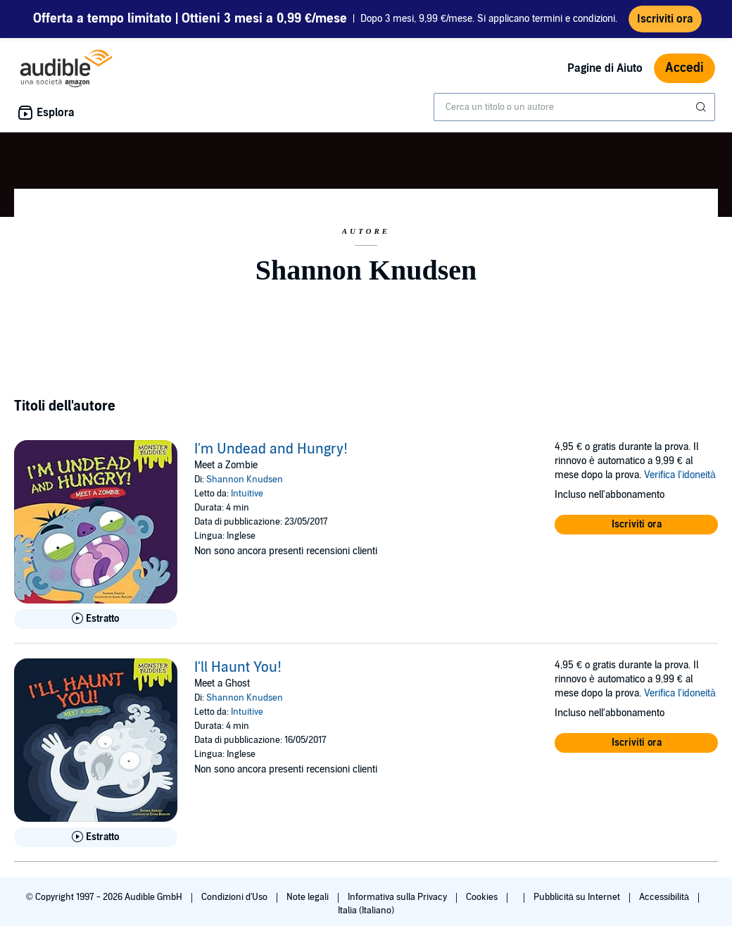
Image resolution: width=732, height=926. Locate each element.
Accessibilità (665, 902)
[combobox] (574, 113)
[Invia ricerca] (702, 113)
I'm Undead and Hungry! (271, 454)
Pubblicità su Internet (578, 902)
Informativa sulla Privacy (398, 902)
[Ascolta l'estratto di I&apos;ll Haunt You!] (95, 843)
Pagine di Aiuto (605, 74)
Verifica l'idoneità (680, 481)
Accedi (684, 73)
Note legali (308, 902)
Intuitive (247, 499)
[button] (636, 530)
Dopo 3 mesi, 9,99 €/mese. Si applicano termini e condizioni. (325, 21)
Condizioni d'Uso (235, 902)
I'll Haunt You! (238, 673)
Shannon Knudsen (244, 485)
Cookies (483, 902)
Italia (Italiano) (366, 916)
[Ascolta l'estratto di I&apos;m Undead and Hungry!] (95, 624)
